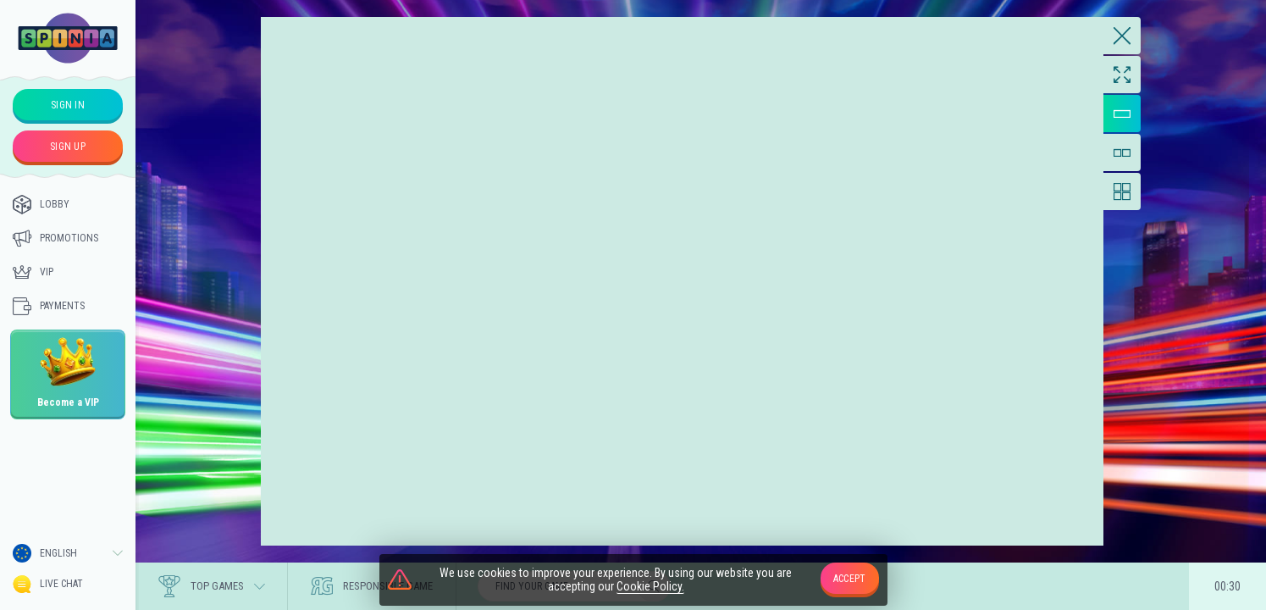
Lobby (41, 204)
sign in (68, 105)
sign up (68, 146)
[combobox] (67, 553)
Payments (49, 306)
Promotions (55, 238)
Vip (33, 272)
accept (849, 579)
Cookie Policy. (650, 587)
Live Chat (48, 584)
